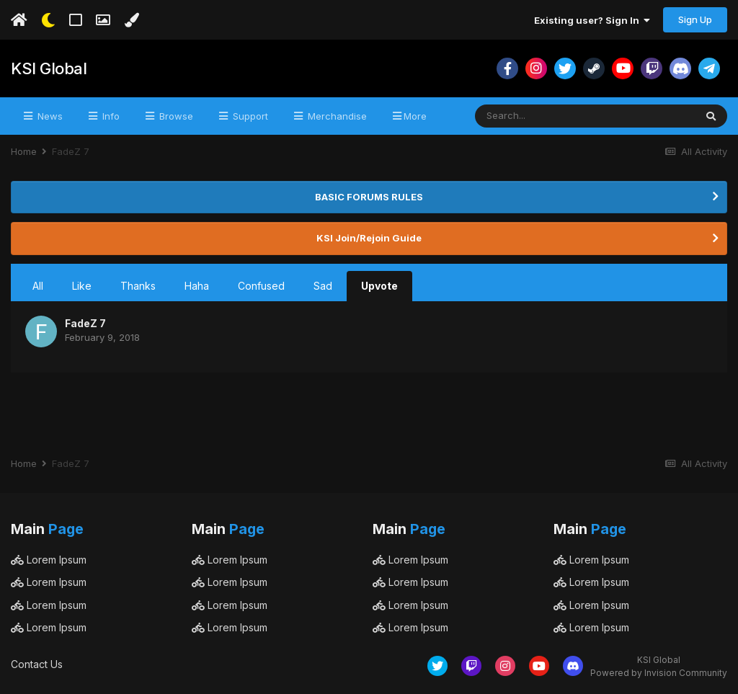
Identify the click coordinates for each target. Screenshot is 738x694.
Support (249, 116)
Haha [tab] (196, 286)
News (49, 116)
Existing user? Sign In (592, 20)
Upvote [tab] (379, 286)
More (415, 116)
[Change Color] (131, 20)
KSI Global (48, 68)
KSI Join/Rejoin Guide (369, 238)
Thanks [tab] (138, 286)
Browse (174, 116)
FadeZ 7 (85, 323)
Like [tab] (82, 286)
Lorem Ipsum (48, 559)
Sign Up (695, 19)
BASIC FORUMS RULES (369, 197)
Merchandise (336, 116)
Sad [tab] (323, 286)
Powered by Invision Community (658, 672)
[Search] (538, 116)
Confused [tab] (261, 286)
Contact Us (37, 664)
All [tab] (37, 286)
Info (109, 116)
